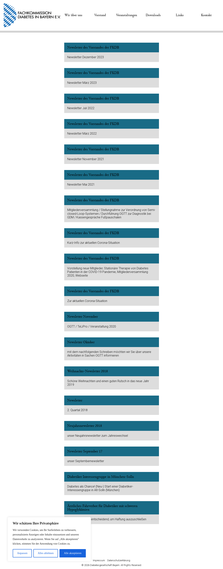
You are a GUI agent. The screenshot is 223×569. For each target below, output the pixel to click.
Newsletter (74, 400)
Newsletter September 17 (84, 451)
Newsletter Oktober (81, 342)
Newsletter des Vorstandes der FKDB (93, 47)
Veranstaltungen (126, 15)
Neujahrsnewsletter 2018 (84, 426)
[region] (49, 539)
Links (180, 15)
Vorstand (100, 15)
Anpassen (22, 553)
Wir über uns (73, 15)
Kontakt (206, 15)
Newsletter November (82, 316)
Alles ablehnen (46, 553)
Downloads (153, 15)
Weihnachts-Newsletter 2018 (87, 371)
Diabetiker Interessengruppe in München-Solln (100, 477)
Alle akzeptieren (72, 553)
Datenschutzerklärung (118, 560)
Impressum (99, 560)
